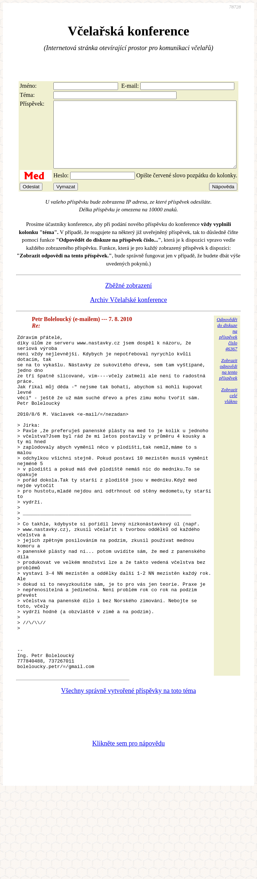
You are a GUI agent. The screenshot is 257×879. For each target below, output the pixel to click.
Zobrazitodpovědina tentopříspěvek (228, 382)
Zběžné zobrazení (128, 298)
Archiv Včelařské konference (128, 313)
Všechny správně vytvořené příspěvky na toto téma (128, 770)
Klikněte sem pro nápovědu (128, 823)
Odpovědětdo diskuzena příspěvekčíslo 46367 (227, 347)
